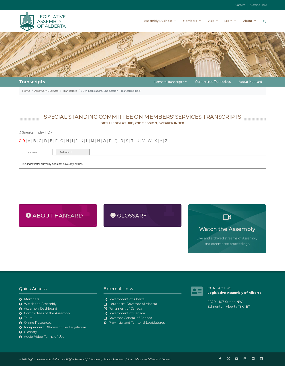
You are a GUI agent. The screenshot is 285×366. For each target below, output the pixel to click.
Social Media (151, 359)
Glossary (30, 332)
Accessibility (134, 359)
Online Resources (37, 323)
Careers (240, 4)
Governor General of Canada (130, 318)
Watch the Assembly (40, 304)
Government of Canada (126, 313)
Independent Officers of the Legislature (55, 327)
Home (26, 90)
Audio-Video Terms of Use (44, 337)
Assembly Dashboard (40, 309)
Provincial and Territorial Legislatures (136, 323)
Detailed (64, 152)
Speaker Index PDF (35, 132)
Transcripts (70, 90)
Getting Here (258, 4)
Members (31, 299)
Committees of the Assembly (47, 313)
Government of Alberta (126, 299)
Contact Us (220, 288)
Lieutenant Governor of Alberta (132, 304)
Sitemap (165, 359)
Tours (28, 318)
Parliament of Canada (125, 309)
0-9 (22, 141)
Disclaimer (94, 359)
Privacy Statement (114, 359)
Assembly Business (46, 90)
